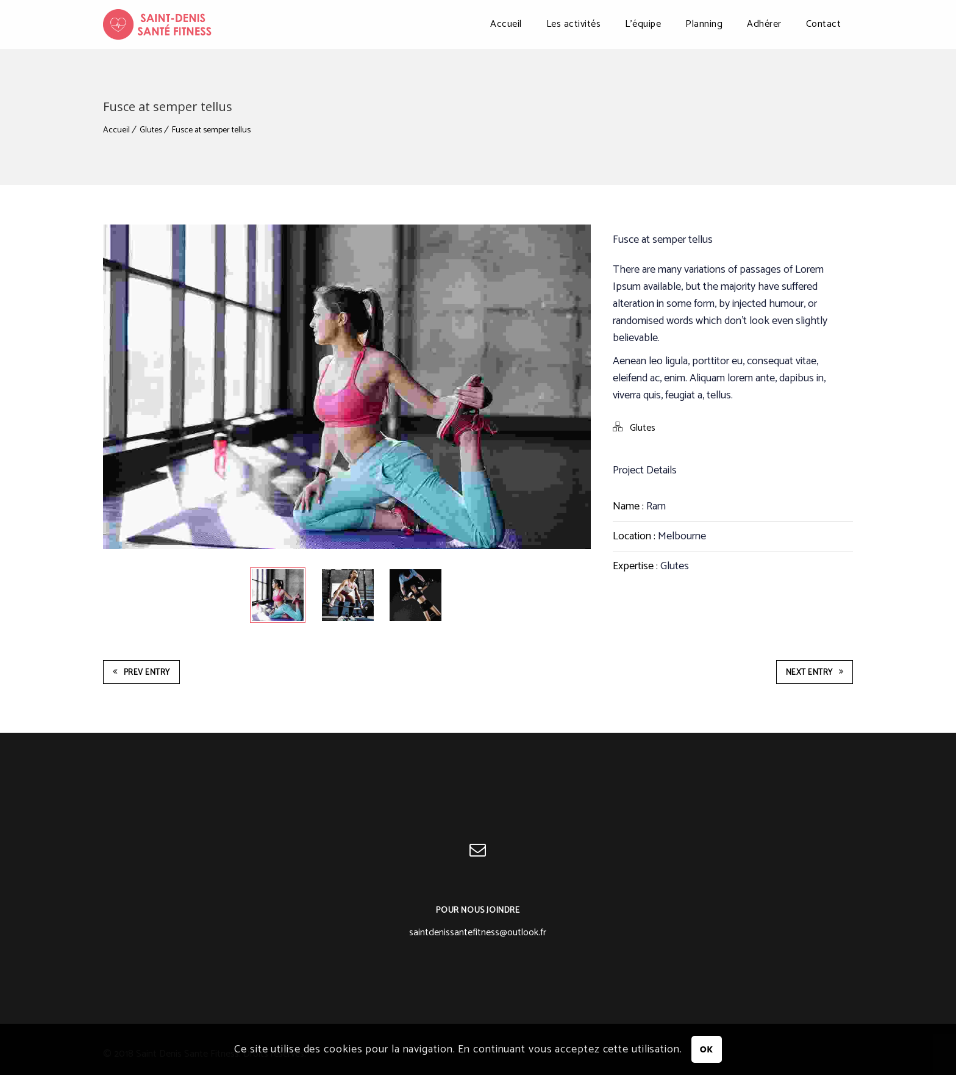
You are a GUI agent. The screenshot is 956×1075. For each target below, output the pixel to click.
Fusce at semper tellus (211, 130)
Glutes (151, 130)
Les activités (573, 24)
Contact (823, 24)
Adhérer (764, 24)
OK (706, 1049)
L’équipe (643, 24)
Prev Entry (141, 672)
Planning (703, 24)
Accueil (506, 24)
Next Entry (815, 672)
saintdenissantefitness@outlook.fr (477, 932)
